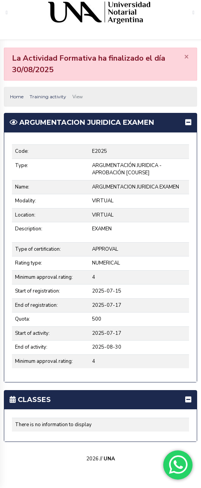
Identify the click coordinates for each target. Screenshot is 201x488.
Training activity (48, 96)
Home (16, 96)
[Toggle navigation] (193, 12)
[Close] (186, 56)
